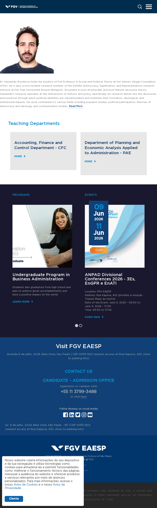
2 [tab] (80, 325)
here (84, 396)
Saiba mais (92, 317)
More (18, 156)
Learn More (20, 301)
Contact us (78, 372)
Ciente (14, 498)
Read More (76, 106)
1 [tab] (76, 325)
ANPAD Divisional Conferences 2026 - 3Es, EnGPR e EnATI (110, 279)
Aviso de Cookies (26, 484)
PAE (127, 153)
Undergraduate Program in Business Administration (41, 277)
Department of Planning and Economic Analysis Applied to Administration (112, 148)
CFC (62, 148)
